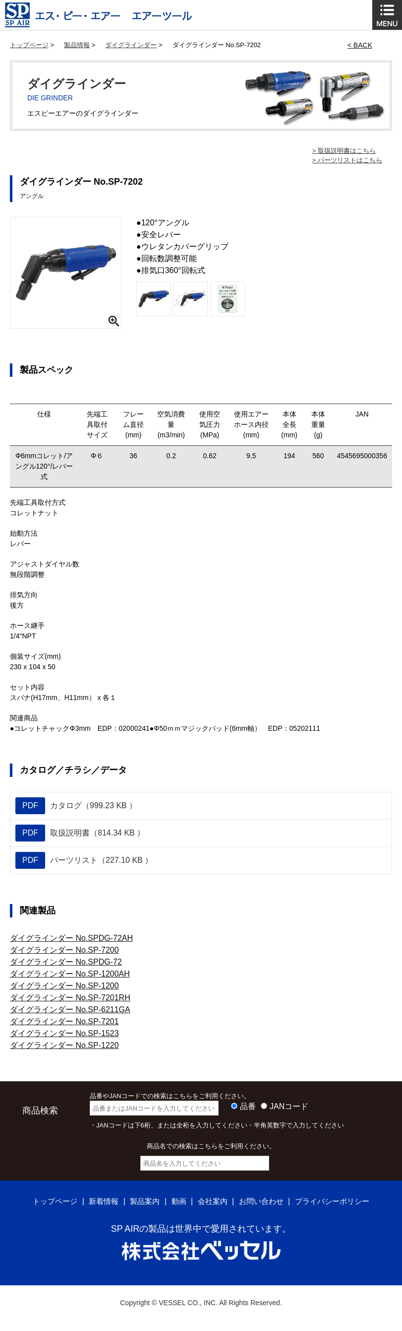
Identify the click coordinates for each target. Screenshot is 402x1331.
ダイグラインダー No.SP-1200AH (70, 974)
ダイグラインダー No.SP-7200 (64, 950)
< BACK (359, 45)
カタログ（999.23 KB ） (76, 805)
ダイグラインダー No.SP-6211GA (70, 1009)
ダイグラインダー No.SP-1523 (64, 1033)
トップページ (29, 45)
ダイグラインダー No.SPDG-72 (66, 962)
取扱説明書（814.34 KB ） (80, 833)
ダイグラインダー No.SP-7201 (64, 1021)
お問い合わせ (263, 1201)
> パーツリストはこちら (347, 160)
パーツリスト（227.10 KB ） (84, 860)
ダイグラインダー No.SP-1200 (64, 985)
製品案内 (142, 1201)
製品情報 (77, 45)
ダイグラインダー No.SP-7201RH (70, 997)
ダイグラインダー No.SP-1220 (64, 1045)
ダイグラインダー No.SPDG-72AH (71, 938)
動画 (177, 1201)
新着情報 (99, 1201)
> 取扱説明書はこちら (344, 150)
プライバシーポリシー (338, 1201)
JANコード (289, 1106)
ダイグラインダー (131, 45)
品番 (248, 1106)
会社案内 (213, 1201)
